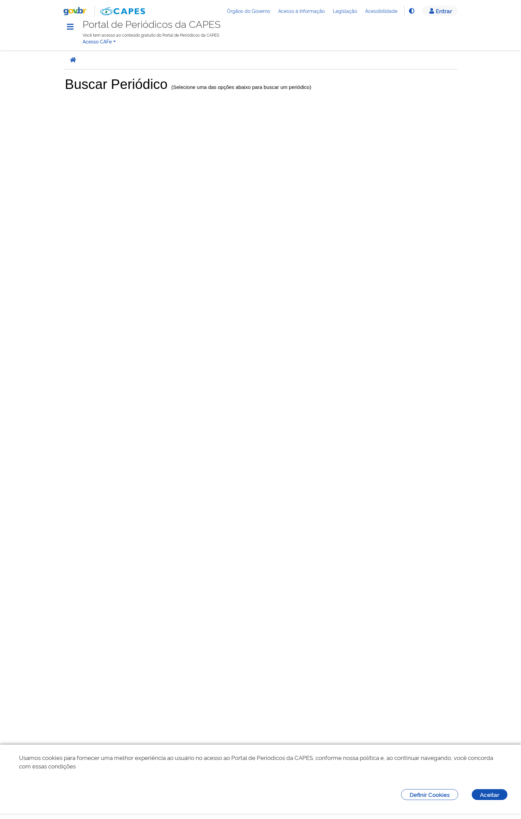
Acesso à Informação (301, 10)
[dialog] (260, 782)
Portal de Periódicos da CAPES (152, 24)
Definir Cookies (430, 794)
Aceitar (489, 794)
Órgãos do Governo (248, 10)
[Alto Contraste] (411, 10)
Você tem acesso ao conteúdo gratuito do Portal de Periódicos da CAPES (151, 35)
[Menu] (70, 27)
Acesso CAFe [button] (97, 41)
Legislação (345, 10)
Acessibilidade (381, 10)
